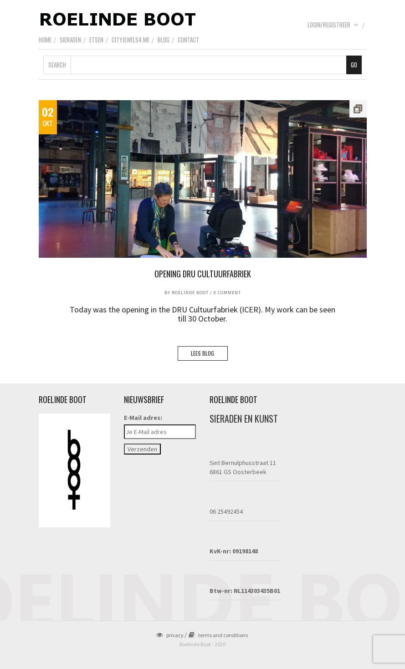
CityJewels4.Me (130, 39)
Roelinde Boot (190, 293)
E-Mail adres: (143, 418)
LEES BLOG (202, 353)
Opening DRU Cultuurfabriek (202, 274)
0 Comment (227, 293)
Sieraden (70, 39)
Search (57, 64)
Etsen (96, 39)
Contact (188, 39)
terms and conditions (218, 635)
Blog (163, 39)
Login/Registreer (333, 24)
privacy (170, 635)
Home (45, 39)
